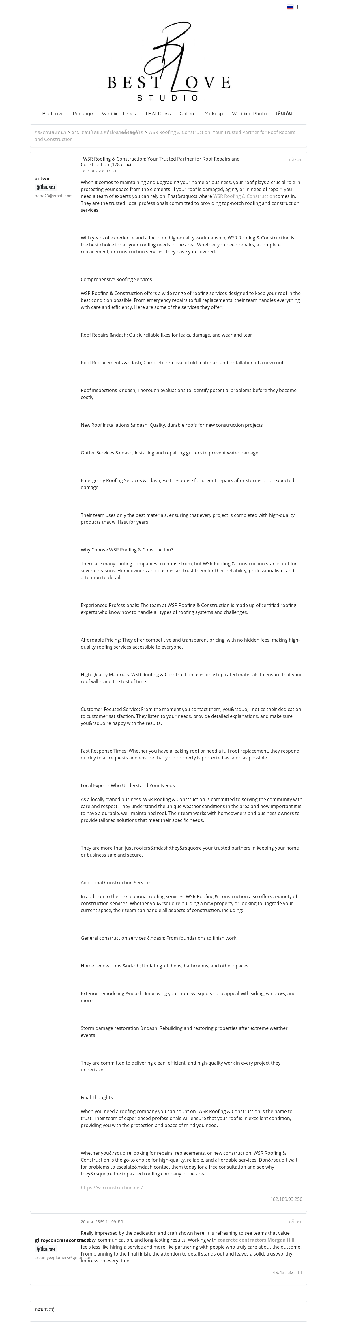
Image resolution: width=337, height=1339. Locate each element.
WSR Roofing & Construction (244, 196)
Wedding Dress (119, 113)
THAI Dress (158, 113)
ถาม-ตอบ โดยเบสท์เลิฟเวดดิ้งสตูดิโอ (107, 132)
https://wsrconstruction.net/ (112, 1187)
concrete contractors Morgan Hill (256, 1240)
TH (293, 7)
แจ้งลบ (295, 160)
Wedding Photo (249, 113)
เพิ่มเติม (284, 113)
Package (83, 113)
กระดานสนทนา (50, 132)
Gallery (188, 113)
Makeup (214, 113)
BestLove (53, 113)
